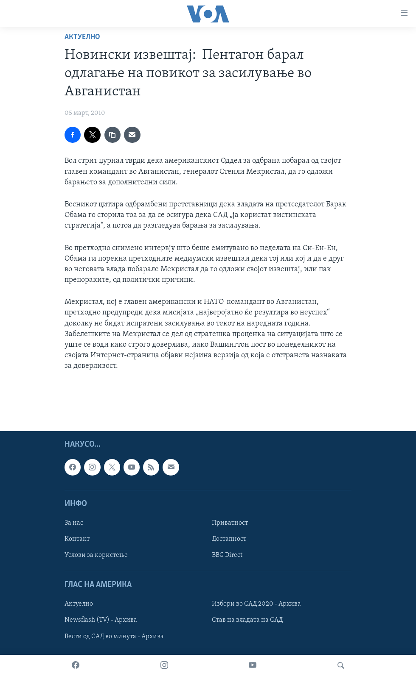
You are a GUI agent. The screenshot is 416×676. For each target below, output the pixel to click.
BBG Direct (227, 555)
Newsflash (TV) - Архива (101, 620)
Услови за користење (96, 555)
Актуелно (82, 37)
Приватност (230, 523)
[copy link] (112, 135)
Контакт (77, 539)
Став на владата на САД (247, 620)
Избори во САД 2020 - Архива (256, 604)
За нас (74, 523)
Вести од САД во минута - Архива (114, 636)
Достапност (229, 539)
